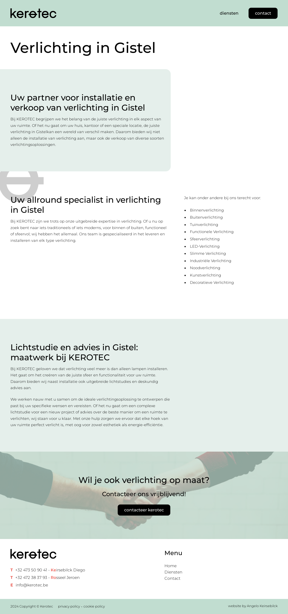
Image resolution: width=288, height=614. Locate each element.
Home (170, 565)
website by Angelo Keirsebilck (253, 606)
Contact (172, 578)
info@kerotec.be (32, 585)
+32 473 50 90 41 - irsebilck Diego (50, 570)
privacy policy (69, 606)
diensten (229, 13)
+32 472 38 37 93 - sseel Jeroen (47, 577)
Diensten (173, 572)
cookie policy (94, 606)
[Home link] (33, 13)
